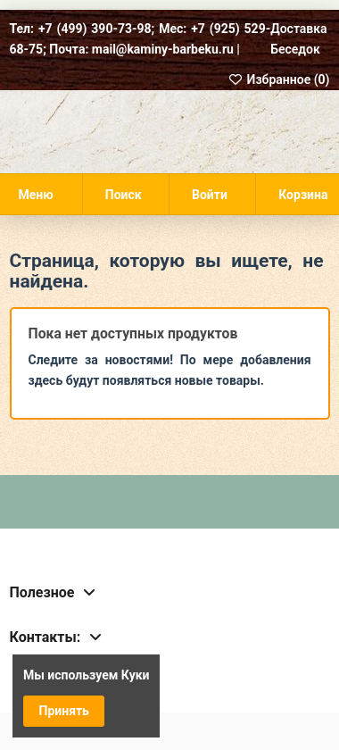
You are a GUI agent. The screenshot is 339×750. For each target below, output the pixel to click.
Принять (64, 711)
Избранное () (279, 79)
